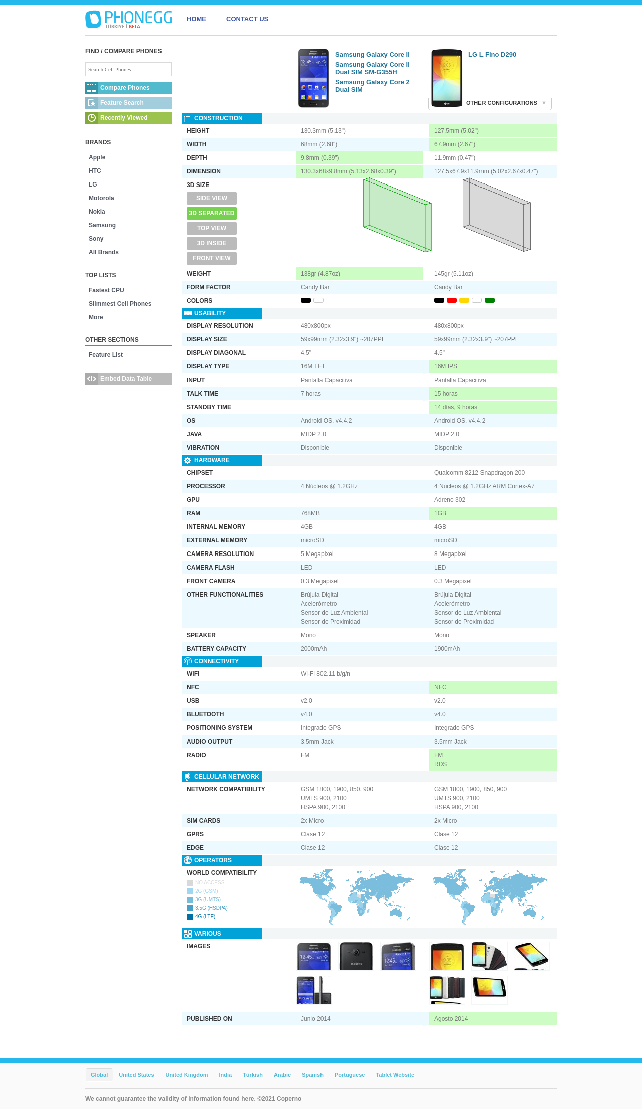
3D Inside (212, 243)
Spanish (313, 1075)
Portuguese (350, 1075)
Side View (211, 198)
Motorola (101, 198)
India (225, 1075)
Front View (211, 258)
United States (136, 1075)
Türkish (253, 1075)
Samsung (102, 225)
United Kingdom (187, 1075)
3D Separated (212, 213)
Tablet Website (395, 1075)
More (96, 317)
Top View (211, 228)
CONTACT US (247, 19)
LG (93, 184)
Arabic (282, 1075)
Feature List (106, 354)
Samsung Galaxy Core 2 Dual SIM (372, 85)
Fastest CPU (106, 290)
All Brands (104, 252)
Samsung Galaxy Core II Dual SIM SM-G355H (372, 68)
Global (99, 1075)
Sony (96, 238)
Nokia (97, 211)
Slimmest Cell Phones (120, 303)
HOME (196, 19)
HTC (95, 170)
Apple (97, 157)
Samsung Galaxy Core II (372, 54)
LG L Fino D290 (492, 54)
